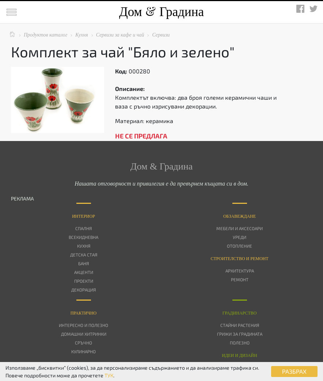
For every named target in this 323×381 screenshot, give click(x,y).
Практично (84, 313)
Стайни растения (239, 325)
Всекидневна (83, 237)
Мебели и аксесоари (239, 228)
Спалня (83, 228)
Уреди (239, 237)
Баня (83, 263)
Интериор (83, 216)
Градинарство (240, 313)
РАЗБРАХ (294, 371)
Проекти (83, 280)
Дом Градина (161, 12)
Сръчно (83, 342)
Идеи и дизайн (239, 355)
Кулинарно (83, 351)
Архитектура (239, 270)
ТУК (108, 375)
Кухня (83, 245)
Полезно (240, 342)
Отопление (239, 245)
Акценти (83, 272)
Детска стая (83, 254)
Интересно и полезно (83, 325)
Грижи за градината (239, 333)
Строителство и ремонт (239, 258)
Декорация (83, 289)
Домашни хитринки (83, 333)
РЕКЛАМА (22, 198)
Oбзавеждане (239, 216)
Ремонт (239, 279)
